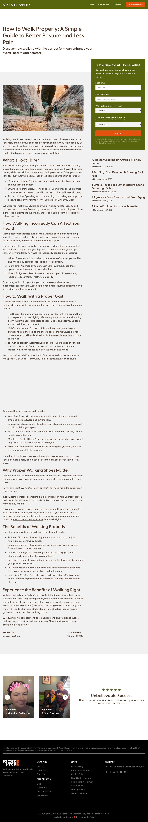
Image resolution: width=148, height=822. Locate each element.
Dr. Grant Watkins (48, 355)
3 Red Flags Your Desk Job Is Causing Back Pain (117, 173)
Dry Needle (42, 795)
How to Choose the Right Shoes (28, 519)
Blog (92, 4)
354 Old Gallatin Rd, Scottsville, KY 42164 (124, 766)
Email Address (102, 94)
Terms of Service (79, 793)
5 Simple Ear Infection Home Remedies (114, 206)
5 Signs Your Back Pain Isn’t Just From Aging (118, 197)
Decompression (44, 791)
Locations (42, 770)
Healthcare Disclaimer (82, 781)
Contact (110, 762)
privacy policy (127, 139)
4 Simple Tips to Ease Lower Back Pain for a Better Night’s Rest (117, 186)
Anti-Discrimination (80, 770)
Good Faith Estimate (81, 778)
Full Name (100, 82)
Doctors (117, 4)
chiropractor (60, 456)
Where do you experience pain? (110, 117)
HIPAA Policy (77, 785)
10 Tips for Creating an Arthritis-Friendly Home (116, 161)
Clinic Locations (135, 4)
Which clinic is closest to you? (109, 105)
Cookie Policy (78, 774)
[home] (16, 4)
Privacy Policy (78, 789)
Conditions (103, 4)
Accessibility (77, 766)
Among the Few (86, 817)
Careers (41, 774)
